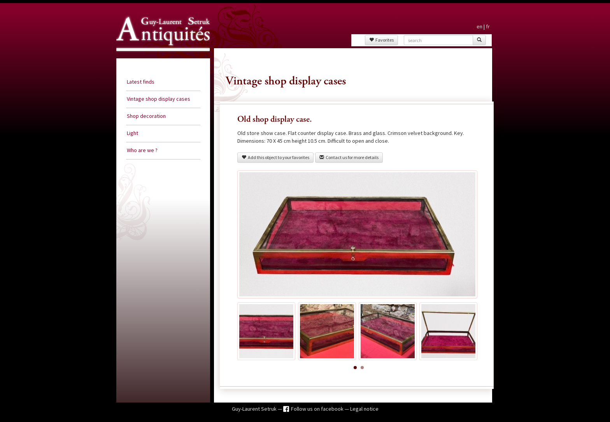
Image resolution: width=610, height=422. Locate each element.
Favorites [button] (381, 40)
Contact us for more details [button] (349, 157)
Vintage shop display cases (158, 98)
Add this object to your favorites (275, 157)
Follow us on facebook (318, 408)
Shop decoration (146, 115)
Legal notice (364, 408)
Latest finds (140, 81)
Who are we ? (142, 150)
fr (488, 26)
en (479, 26)
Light (132, 133)
